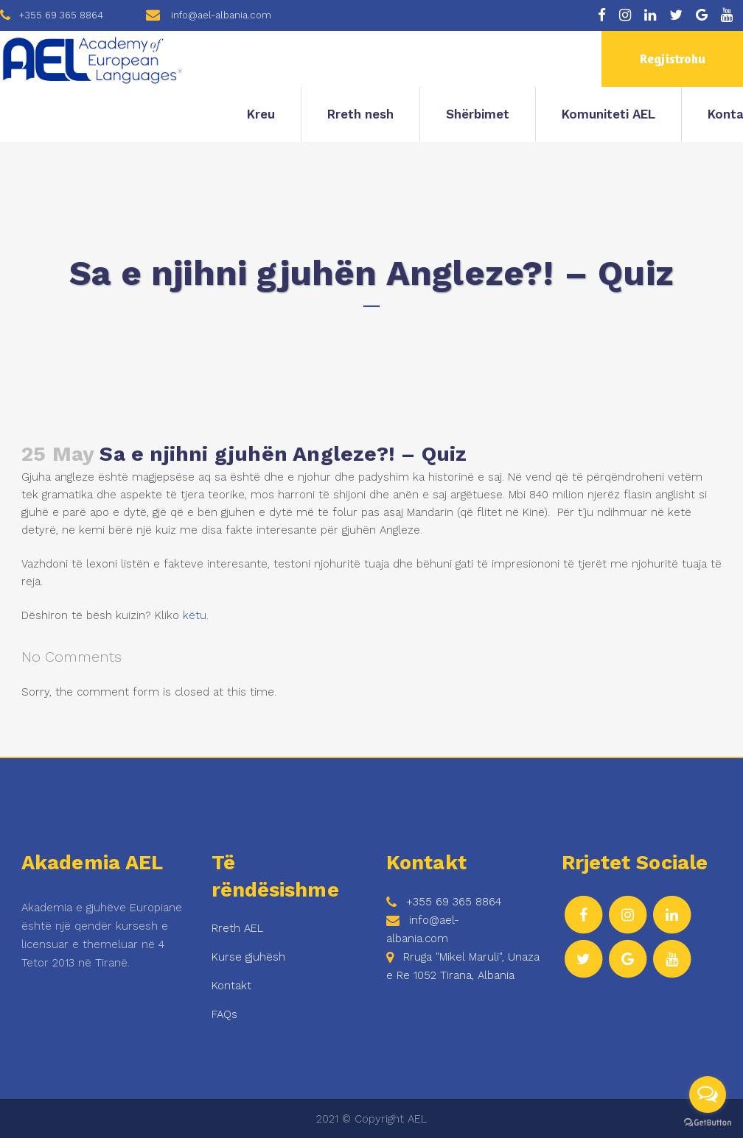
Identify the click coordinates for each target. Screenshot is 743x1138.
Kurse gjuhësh (248, 957)
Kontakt (231, 985)
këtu (194, 615)
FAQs (224, 1014)
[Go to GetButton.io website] (707, 1123)
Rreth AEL (237, 928)
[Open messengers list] (707, 1094)
